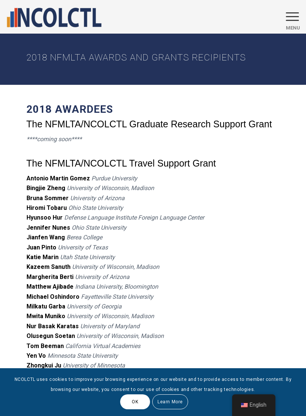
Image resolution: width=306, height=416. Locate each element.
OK (135, 401)
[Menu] (289, 17)
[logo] (54, 17)
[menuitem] (289, 17)
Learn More (170, 401)
